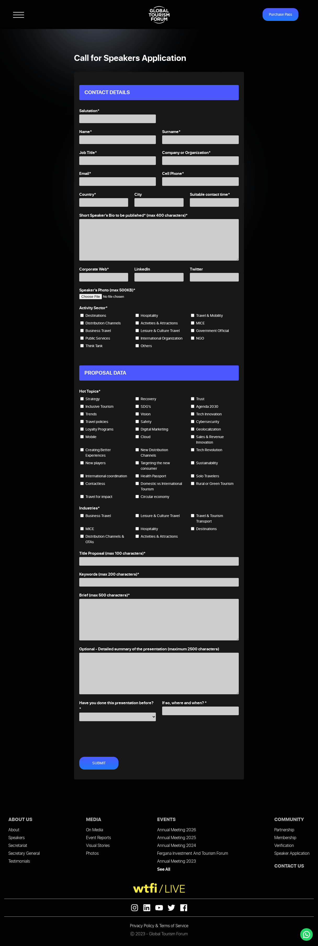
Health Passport (150, 476)
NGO (197, 338)
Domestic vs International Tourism (158, 486)
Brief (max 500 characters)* (104, 595)
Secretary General (24, 854)
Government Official (210, 331)
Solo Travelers (205, 476)
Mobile (88, 437)
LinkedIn (142, 269)
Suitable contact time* (210, 195)
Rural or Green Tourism (212, 483)
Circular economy (152, 497)
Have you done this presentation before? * (116, 706)
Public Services (95, 338)
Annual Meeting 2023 (176, 861)
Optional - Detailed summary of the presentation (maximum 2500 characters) (149, 649)
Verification (284, 846)
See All (163, 869)
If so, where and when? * (184, 703)
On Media (94, 830)
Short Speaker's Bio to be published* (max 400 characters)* (133, 216)
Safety (143, 422)
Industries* (89, 508)
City (138, 195)
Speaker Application (292, 854)
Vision (143, 414)
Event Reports (98, 838)
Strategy (90, 399)
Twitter (196, 269)
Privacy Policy (142, 926)
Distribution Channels (100, 323)
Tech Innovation (206, 414)
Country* (87, 195)
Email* (85, 174)
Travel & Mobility (207, 315)
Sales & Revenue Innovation (207, 439)
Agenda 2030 (204, 406)
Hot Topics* (89, 391)
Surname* (171, 132)
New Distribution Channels (151, 452)
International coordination (103, 476)
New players (93, 463)
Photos (92, 854)
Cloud (142, 437)
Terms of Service (173, 926)
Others (143, 346)
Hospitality (146, 315)
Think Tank (91, 346)
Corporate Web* (94, 269)
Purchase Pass (280, 14)
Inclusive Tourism (96, 406)
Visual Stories (98, 846)
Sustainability (204, 463)
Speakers (16, 838)
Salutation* (89, 111)
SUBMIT (99, 763)
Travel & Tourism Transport (207, 518)
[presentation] (119, 737)
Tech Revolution (206, 450)
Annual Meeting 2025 (176, 838)
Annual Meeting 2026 (176, 830)
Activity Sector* (93, 308)
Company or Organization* (186, 153)
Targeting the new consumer (152, 465)
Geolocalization (206, 429)
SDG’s (143, 406)
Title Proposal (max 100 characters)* (112, 554)
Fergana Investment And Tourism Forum (192, 854)
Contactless (92, 483)
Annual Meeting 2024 (176, 846)
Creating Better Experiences (95, 452)
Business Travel (95, 331)
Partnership (284, 830)
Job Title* (88, 153)
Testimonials (19, 861)
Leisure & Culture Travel (157, 331)
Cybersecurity (205, 422)
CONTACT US (289, 866)
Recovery (145, 399)
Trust (198, 399)
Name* (85, 132)
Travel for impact (96, 497)
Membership (285, 838)
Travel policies (94, 422)
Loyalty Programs (96, 429)
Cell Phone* (173, 174)
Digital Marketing (151, 429)
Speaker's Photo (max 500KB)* (107, 290)
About (13, 830)
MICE (198, 323)
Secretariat (17, 846)
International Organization (159, 338)
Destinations (93, 315)
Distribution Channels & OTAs (102, 539)
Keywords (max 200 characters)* (109, 574)
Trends (88, 414)
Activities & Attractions (156, 323)
